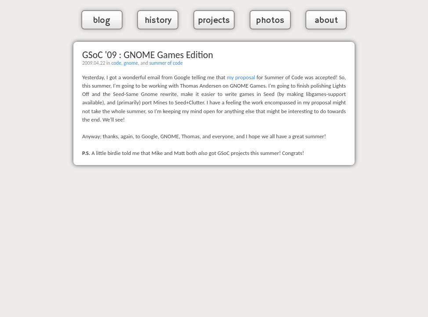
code (116, 63)
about (326, 20)
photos (270, 20)
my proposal (241, 77)
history (158, 20)
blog (101, 20)
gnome (131, 63)
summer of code (166, 63)
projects (214, 20)
